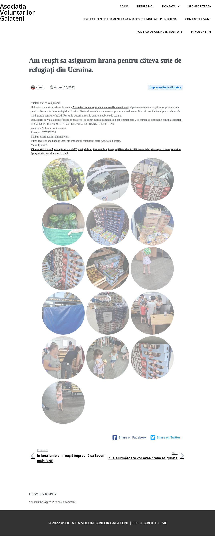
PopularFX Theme (149, 523)
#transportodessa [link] (160, 149)
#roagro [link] (112, 149)
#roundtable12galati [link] (71, 149)
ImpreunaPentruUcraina (165, 87)
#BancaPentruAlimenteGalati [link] (134, 149)
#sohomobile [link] (100, 149)
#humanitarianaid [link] (59, 153)
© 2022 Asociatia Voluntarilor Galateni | (90, 523)
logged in (49, 501)
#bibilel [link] (88, 149)
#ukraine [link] (176, 149)
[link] (100, 107)
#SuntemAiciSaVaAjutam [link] (45, 149)
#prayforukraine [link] (40, 153)
